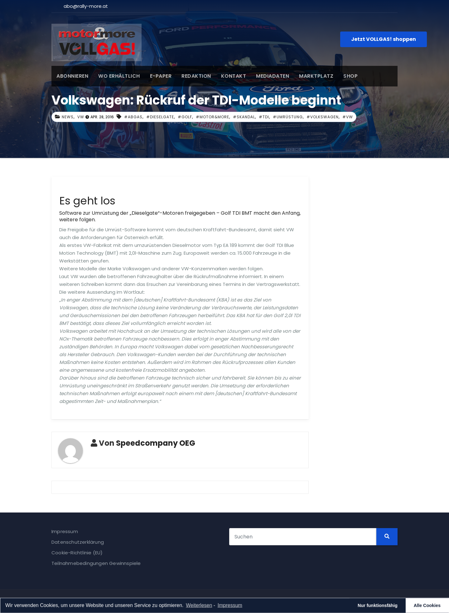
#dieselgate (160, 117)
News (68, 117)
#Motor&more (212, 117)
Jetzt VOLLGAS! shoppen (383, 39)
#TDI (264, 117)
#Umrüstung (288, 117)
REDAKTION (196, 76)
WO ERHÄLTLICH (119, 76)
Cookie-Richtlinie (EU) (77, 552)
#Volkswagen (323, 117)
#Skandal (244, 117)
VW (80, 117)
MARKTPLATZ (316, 76)
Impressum (64, 531)
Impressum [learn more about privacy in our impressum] (230, 606)
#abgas (133, 117)
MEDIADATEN (272, 76)
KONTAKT (233, 76)
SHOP (350, 76)
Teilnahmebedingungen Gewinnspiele (96, 563)
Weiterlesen (199, 606)
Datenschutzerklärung (77, 542)
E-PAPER (161, 76)
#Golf (185, 117)
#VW (347, 117)
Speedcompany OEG (155, 443)
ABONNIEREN (72, 76)
